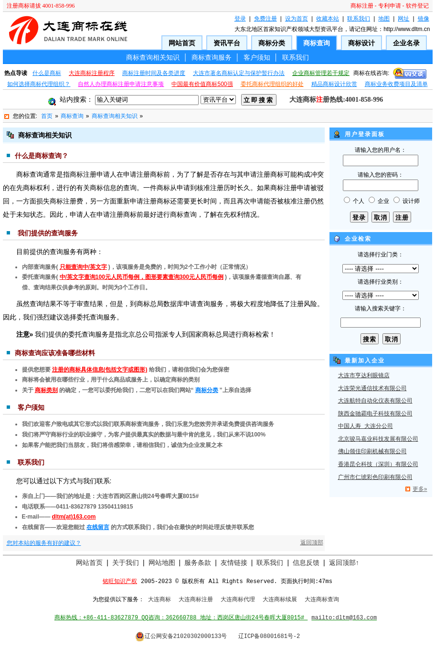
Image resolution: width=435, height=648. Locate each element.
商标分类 (271, 43)
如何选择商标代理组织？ (38, 84)
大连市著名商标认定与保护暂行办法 (239, 73)
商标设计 (361, 43)
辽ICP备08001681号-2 (269, 636)
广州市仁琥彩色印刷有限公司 (375, 477)
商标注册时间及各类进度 (153, 73)
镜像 (423, 18)
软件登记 (417, 5)
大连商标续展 (280, 599)
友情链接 (234, 562)
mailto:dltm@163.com (344, 618)
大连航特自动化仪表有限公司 (375, 401)
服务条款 (197, 562)
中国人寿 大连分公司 (365, 426)
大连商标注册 (196, 599)
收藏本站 (327, 18)
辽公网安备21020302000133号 (181, 636)
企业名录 (406, 43)
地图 (384, 18)
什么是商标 (46, 73)
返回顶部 (311, 542)
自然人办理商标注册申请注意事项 (121, 84)
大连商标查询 (322, 599)
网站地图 (162, 562)
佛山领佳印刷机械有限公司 (372, 451)
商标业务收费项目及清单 (396, 84)
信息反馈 (306, 562)
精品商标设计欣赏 (334, 84)
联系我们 (358, 18)
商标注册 (361, 5)
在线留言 (97, 527)
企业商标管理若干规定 (321, 73)
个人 (358, 201)
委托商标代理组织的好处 (272, 84)
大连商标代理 (238, 599)
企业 (383, 201)
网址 (403, 18)
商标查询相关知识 (153, 57)
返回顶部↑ (344, 562)
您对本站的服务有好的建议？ (44, 543)
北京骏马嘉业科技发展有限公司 (378, 439)
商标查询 (316, 43)
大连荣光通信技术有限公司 (372, 388)
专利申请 (389, 5)
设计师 (411, 201)
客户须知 (257, 57)
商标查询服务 (211, 57)
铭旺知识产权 (120, 581)
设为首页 (296, 18)
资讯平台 (226, 43)
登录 (240, 18)
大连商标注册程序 (92, 73)
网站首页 (182, 43)
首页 (47, 116)
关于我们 (125, 562)
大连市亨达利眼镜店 (364, 375)
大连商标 (159, 599)
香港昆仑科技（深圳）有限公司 (378, 464)
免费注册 (265, 18)
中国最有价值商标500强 (202, 84)
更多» (420, 489)
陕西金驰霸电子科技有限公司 (375, 414)
